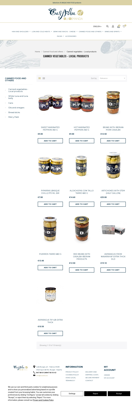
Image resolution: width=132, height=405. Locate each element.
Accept (119, 394)
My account (109, 378)
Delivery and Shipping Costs (91, 373)
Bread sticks (14, 112)
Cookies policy (72, 375)
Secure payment (92, 378)
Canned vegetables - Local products (18, 90)
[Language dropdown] (96, 26)
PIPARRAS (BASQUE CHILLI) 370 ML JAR (50, 192)
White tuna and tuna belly (18, 97)
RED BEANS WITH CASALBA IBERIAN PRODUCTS (81, 256)
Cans (10, 103)
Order (107, 375)
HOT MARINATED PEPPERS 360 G (82, 128)
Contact (89, 380)
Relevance (113, 78)
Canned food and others (15, 79)
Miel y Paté (13, 117)
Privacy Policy (72, 372)
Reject (95, 394)
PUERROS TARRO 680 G (50, 254)
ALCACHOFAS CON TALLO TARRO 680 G (82, 192)
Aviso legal (71, 378)
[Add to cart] (50, 140)
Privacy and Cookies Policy (43, 400)
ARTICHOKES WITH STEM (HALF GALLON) (113, 192)
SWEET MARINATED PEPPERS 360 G (50, 128)
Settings (72, 394)
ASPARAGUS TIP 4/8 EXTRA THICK (50, 321)
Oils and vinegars (16, 107)
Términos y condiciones (71, 382)
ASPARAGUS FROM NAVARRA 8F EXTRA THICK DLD (113, 256)
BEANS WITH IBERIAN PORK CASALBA (113, 128)
